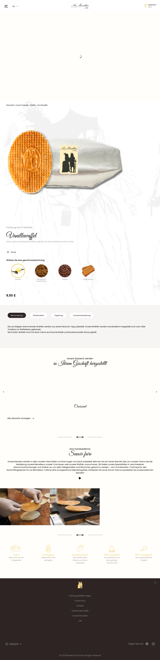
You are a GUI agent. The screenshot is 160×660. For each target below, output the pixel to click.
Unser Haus (80, 600)
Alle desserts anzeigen (20, 418)
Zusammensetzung (81, 315)
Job (80, 620)
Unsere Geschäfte (80, 610)
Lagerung (58, 315)
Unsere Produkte (80, 615)
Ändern (150, 6)
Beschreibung (17, 315)
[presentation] (3, 392)
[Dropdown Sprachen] (16, 644)
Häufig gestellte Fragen (80, 595)
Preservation (38, 315)
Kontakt (80, 605)
